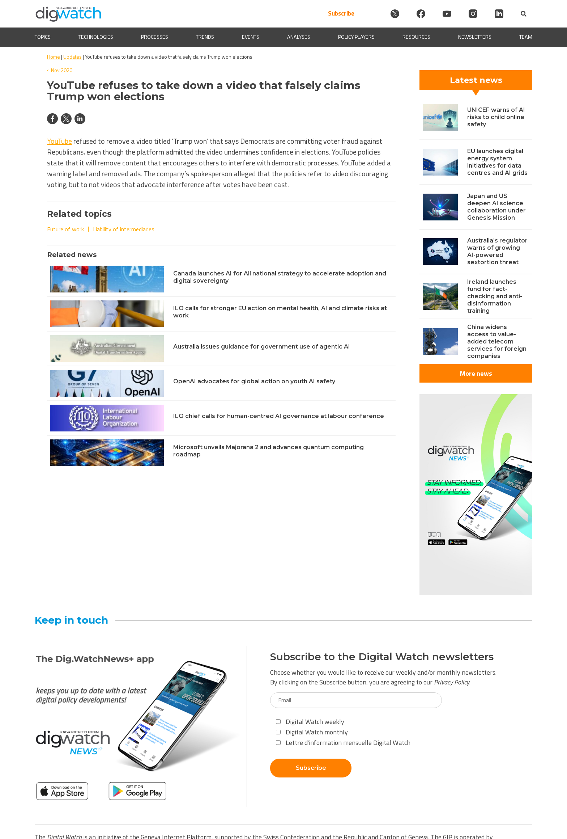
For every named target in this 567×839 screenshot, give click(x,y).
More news (476, 373)
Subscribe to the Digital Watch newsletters (382, 656)
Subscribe (341, 13)
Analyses (298, 37)
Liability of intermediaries (123, 229)
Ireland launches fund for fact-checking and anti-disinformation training (494, 296)
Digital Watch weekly (310, 721)
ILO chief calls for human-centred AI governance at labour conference (278, 416)
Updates (72, 56)
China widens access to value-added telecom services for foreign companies (496, 341)
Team (525, 37)
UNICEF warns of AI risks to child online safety (496, 117)
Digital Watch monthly (312, 732)
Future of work (65, 229)
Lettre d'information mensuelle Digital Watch (343, 742)
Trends (205, 37)
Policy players (356, 37)
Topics (43, 37)
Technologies (95, 37)
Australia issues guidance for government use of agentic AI (261, 346)
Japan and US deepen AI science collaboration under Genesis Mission (496, 207)
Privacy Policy (451, 682)
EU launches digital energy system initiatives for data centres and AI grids (497, 162)
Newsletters (474, 37)
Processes (154, 37)
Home (53, 56)
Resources (416, 37)
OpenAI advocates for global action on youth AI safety (254, 381)
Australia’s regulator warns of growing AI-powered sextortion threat (497, 251)
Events (250, 37)
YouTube (59, 141)
